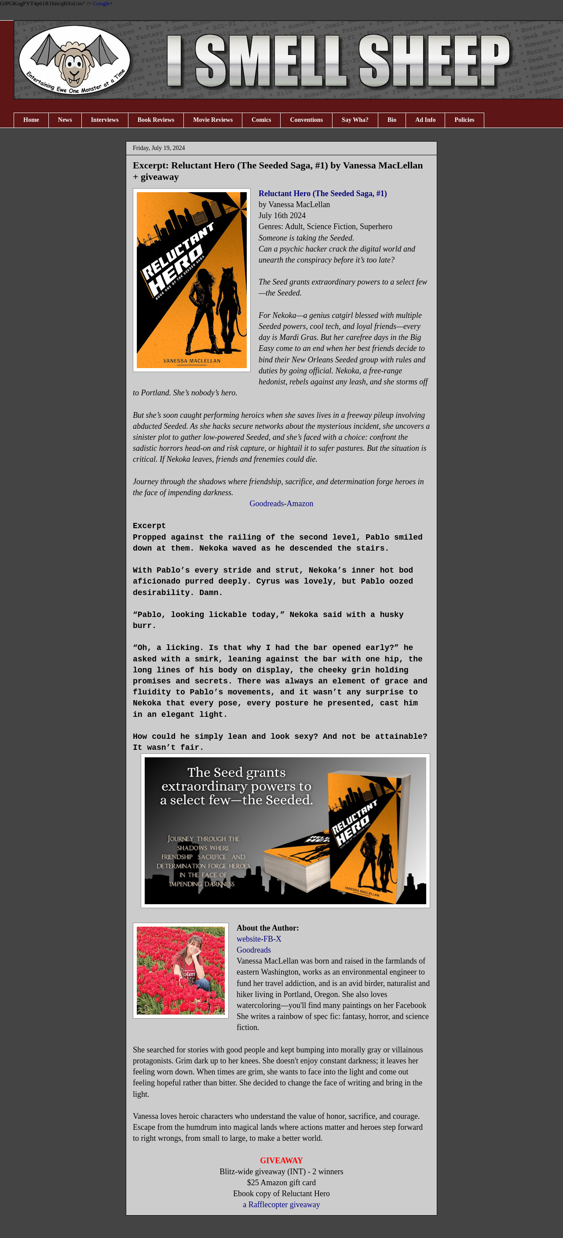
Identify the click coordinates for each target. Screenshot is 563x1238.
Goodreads (267, 503)
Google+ (103, 3)
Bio (392, 120)
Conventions (306, 120)
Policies (464, 120)
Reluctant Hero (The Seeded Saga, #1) (323, 193)
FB (268, 939)
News (65, 120)
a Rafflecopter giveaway (281, 1204)
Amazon (300, 503)
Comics (261, 120)
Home (31, 120)
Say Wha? (355, 120)
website (249, 939)
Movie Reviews (213, 120)
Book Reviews (156, 120)
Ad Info (425, 120)
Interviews (105, 120)
